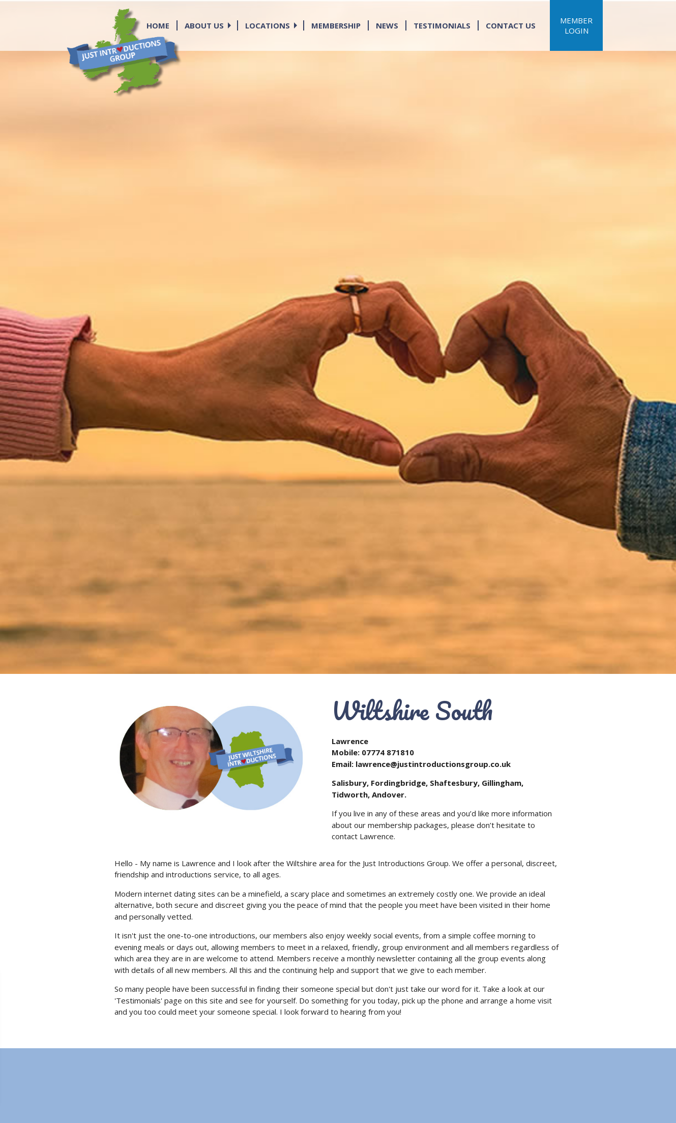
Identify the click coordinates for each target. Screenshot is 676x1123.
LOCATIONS (267, 25)
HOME (157, 25)
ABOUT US (204, 25)
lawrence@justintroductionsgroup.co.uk (433, 764)
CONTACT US (511, 25)
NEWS (387, 25)
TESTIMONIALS (442, 25)
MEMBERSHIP (336, 25)
